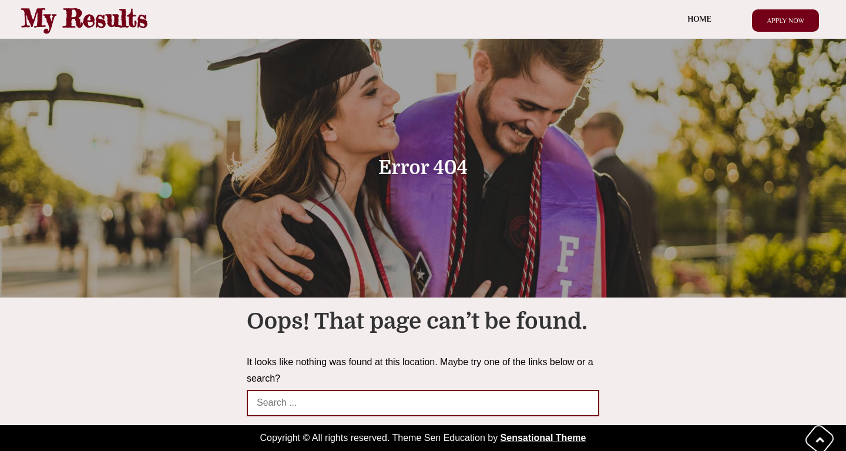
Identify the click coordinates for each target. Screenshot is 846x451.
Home (699, 19)
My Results (84, 19)
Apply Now (785, 20)
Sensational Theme (543, 438)
